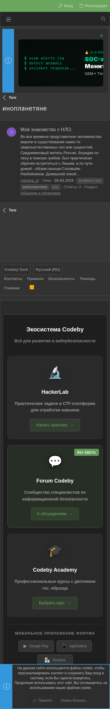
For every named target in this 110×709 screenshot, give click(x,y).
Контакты (13, 278)
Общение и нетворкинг (41, 193)
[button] (8, 19)
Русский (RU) (47, 269)
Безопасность (61, 278)
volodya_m (30, 180)
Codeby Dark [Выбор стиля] (16, 269)
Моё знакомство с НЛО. (46, 129)
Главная (12, 288)
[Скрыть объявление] (100, 36)
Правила (35, 278)
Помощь (88, 278)
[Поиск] (103, 19)
